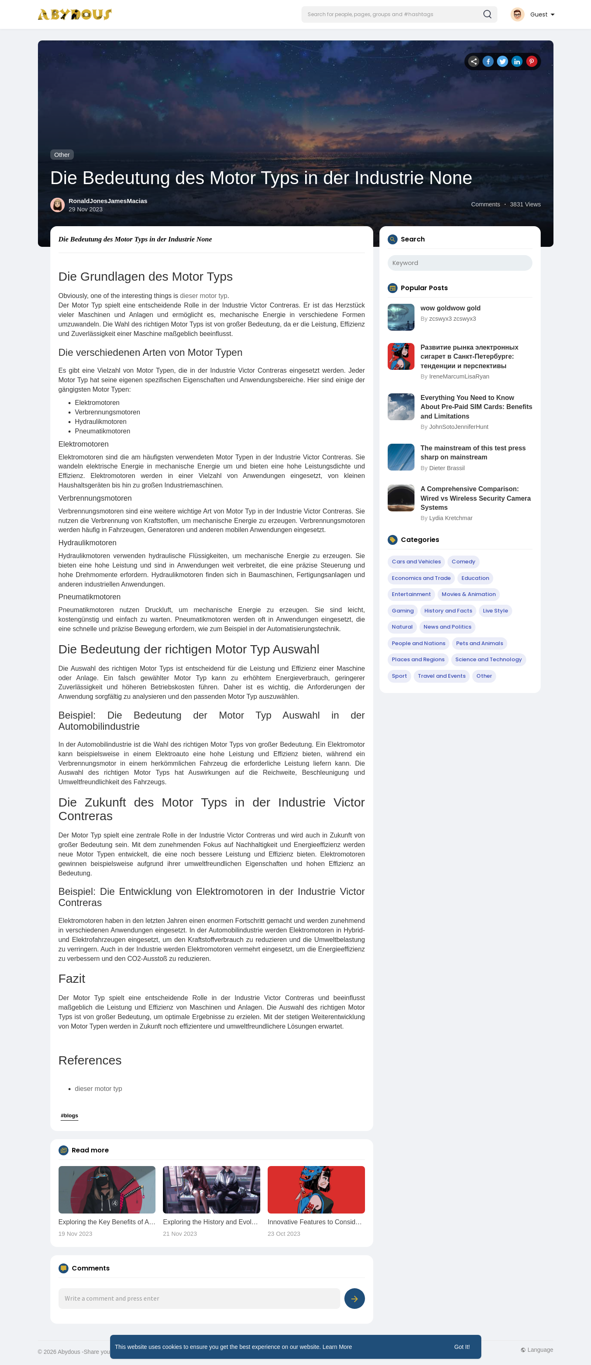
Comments (485, 204)
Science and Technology (488, 659)
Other (62, 154)
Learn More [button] (337, 1347)
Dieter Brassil (447, 468)
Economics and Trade (421, 578)
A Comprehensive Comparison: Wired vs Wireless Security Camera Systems (476, 498)
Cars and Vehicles (416, 561)
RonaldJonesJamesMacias (108, 200)
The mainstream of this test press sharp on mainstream (473, 453)
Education (475, 578)
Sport (399, 676)
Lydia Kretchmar (451, 518)
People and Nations (418, 643)
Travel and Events (442, 676)
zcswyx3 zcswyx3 (452, 318)
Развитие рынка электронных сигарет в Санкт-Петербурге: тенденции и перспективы (469, 356)
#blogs (69, 1115)
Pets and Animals (479, 643)
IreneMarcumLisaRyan (459, 376)
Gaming (403, 611)
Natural (402, 627)
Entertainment (411, 594)
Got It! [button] (462, 1347)
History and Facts (448, 611)
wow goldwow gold (451, 308)
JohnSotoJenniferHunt (459, 426)
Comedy (464, 561)
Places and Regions (418, 659)
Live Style (495, 611)
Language (536, 1350)
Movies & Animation (469, 594)
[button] (399, 14)
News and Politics (447, 627)
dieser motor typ (203, 295)
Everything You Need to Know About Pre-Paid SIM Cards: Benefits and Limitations (476, 407)
